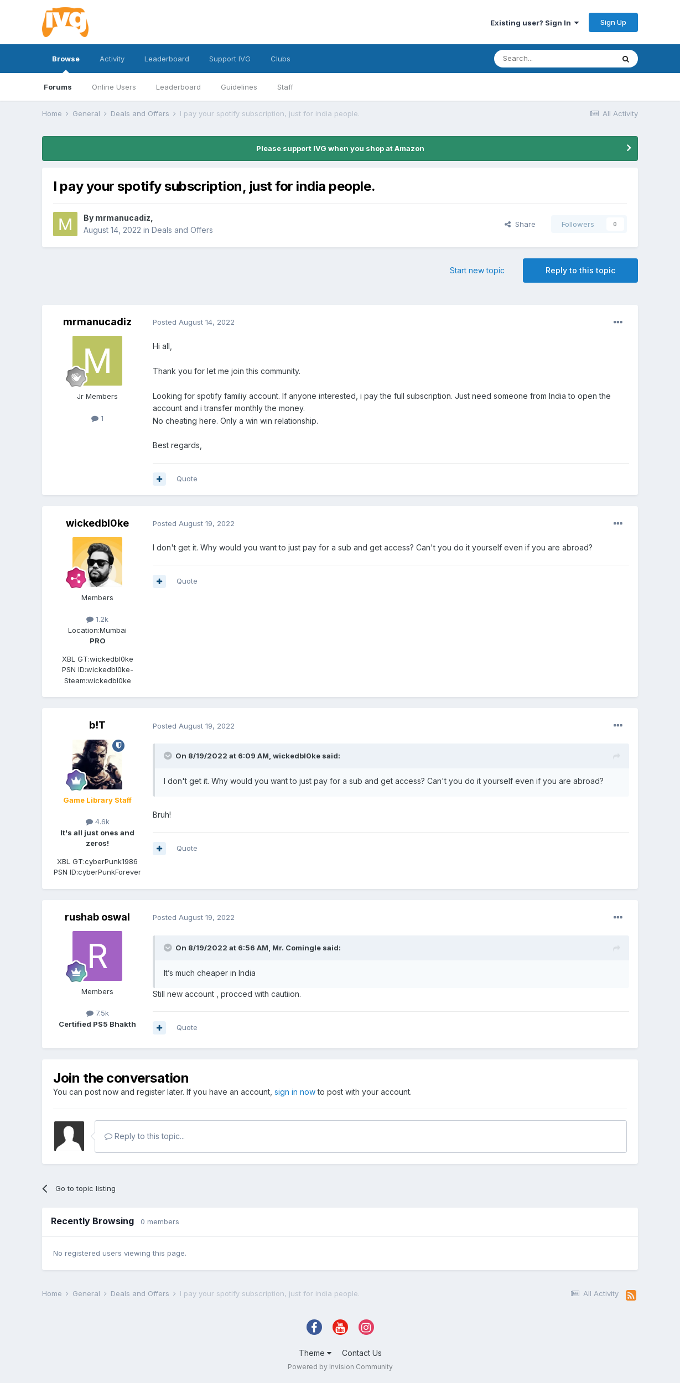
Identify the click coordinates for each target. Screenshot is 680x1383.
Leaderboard (178, 86)
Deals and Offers (182, 230)
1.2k (97, 619)
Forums (58, 86)
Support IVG (230, 58)
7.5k (97, 1012)
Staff (285, 86)
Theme (315, 1353)
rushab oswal (97, 917)
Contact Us (362, 1353)
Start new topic (477, 270)
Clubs (280, 58)
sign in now (294, 1091)
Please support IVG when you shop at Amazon (340, 148)
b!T (97, 725)
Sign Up (613, 22)
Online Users (114, 86)
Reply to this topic (580, 270)
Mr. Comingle (296, 947)
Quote (187, 478)
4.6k (98, 821)
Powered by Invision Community (340, 1367)
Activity (112, 58)
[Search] (554, 58)
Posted (194, 322)
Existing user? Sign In (534, 22)
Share (520, 224)
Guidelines (239, 86)
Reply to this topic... (145, 1136)
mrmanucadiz (122, 217)
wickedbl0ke (97, 523)
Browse (66, 63)
